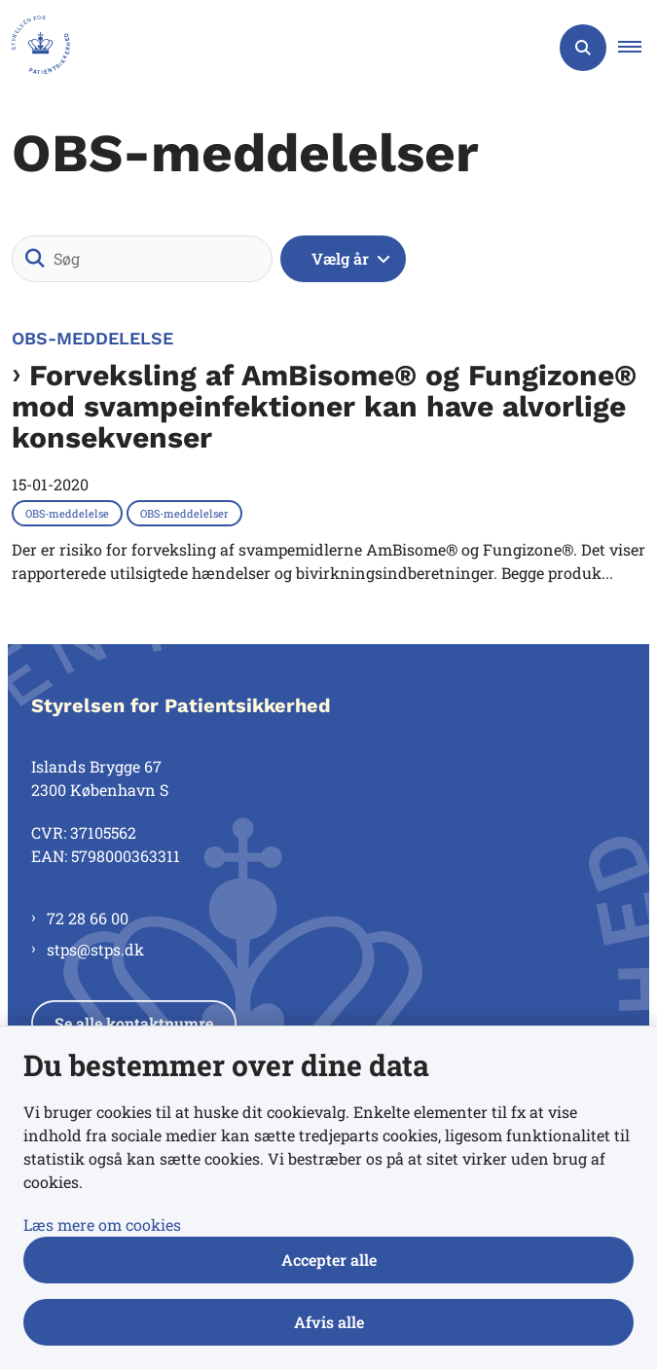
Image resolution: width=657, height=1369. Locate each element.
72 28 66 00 (87, 918)
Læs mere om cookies (102, 1224)
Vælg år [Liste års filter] (340, 258)
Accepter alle (329, 1259)
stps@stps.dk (95, 949)
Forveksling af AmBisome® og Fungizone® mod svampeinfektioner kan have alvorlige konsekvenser (324, 406)
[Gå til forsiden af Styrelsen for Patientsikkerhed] (35, 48)
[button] (637, 47)
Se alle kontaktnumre (134, 1023)
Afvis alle (329, 1322)
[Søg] (142, 258)
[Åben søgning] (583, 47)
